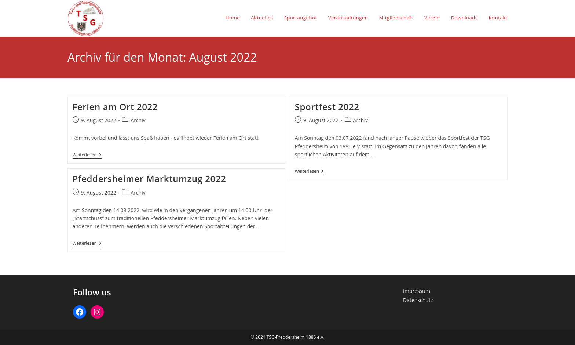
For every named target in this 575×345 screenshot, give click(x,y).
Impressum (416, 290)
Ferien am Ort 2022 (115, 107)
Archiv (138, 120)
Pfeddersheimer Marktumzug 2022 (149, 178)
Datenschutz (418, 300)
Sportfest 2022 (327, 107)
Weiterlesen (87, 155)
